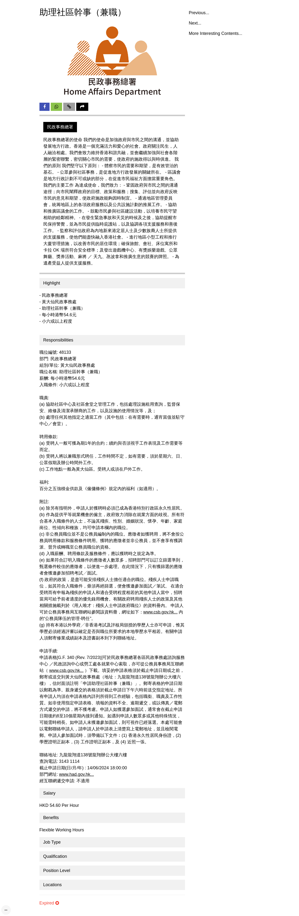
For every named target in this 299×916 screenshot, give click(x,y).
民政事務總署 (60, 127)
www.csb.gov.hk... (160, 612)
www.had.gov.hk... (76, 774)
